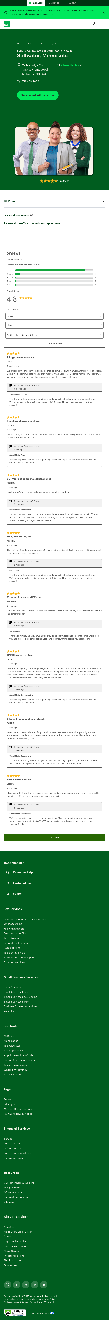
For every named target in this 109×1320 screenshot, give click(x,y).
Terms (7, 1099)
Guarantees (11, 1265)
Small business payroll (17, 1001)
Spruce (8, 1138)
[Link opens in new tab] (7, 1284)
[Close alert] (104, 12)
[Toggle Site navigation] (102, 22)
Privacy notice (12, 1104)
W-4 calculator (12, 1074)
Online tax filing (13, 923)
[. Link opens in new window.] (15, 1313)
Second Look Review (16, 943)
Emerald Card (12, 1143)
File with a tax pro (14, 928)
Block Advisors (12, 987)
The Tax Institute (13, 1260)
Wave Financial (13, 1011)
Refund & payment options (19, 1059)
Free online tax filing (16, 933)
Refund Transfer (13, 1148)
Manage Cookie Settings (18, 1108)
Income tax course (15, 1245)
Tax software (11, 938)
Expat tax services (14, 962)
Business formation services (20, 1006)
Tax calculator (12, 1045)
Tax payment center (15, 1064)
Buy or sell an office (15, 1241)
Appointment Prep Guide (18, 1055)
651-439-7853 (30, 81)
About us (9, 1226)
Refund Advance (13, 1157)
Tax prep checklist (14, 1050)
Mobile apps (11, 1040)
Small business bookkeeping (20, 996)
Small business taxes (16, 991)
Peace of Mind (12, 947)
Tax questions (12, 1187)
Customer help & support (19, 1182)
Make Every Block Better (18, 1231)
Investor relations (14, 1255)
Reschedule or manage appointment (25, 919)
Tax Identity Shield (14, 952)
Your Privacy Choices (40, 1313)
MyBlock (9, 1035)
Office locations (13, 1192)
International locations (17, 1197)
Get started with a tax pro (38, 95)
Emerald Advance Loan (17, 1152)
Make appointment (37, 14)
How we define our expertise (16, 215)
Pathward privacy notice (18, 1113)
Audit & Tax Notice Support (20, 957)
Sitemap (9, 1202)
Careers (8, 1236)
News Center (11, 1250)
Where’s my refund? (15, 1069)
